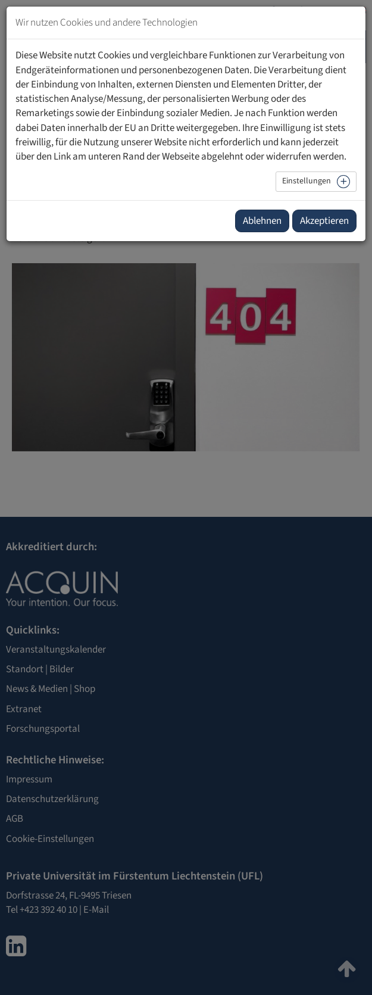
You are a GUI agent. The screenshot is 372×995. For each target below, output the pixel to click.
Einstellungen (306, 181)
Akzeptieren (324, 221)
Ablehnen (262, 221)
